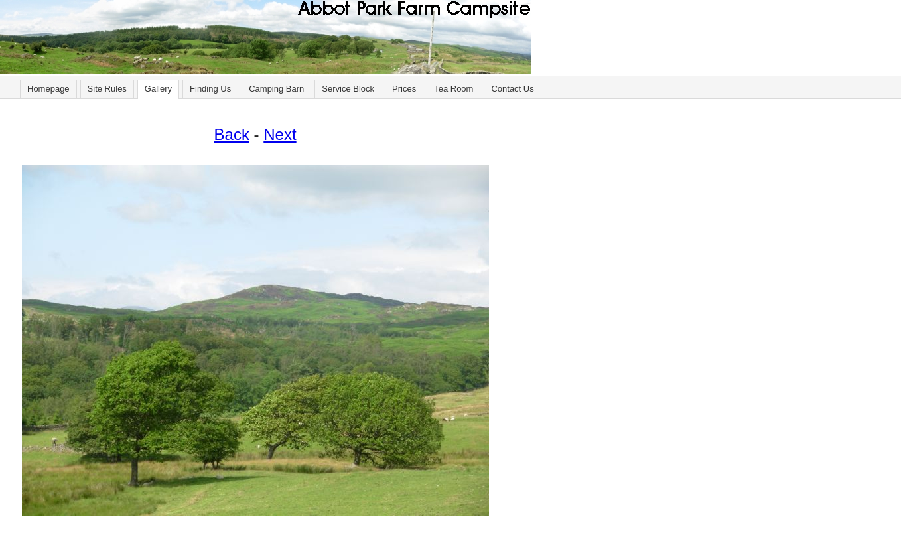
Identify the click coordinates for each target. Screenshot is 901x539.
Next (279, 134)
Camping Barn (276, 89)
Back (231, 134)
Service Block (348, 89)
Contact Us (512, 89)
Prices (404, 89)
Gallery (158, 89)
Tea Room (453, 89)
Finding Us (210, 89)
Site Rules (107, 89)
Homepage (48, 89)
